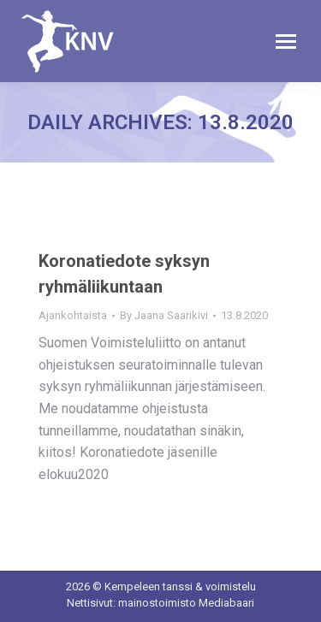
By (164, 315)
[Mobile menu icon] (286, 41)
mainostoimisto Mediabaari (186, 602)
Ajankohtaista (73, 315)
